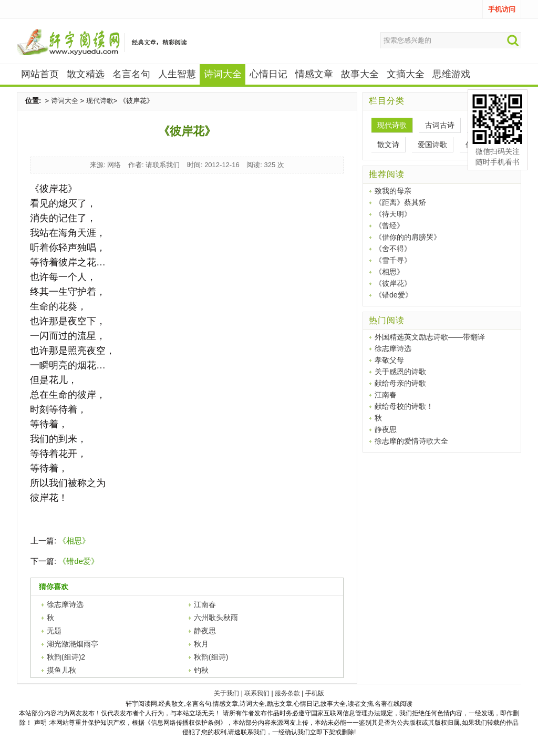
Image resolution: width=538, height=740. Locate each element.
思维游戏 (451, 74)
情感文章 (314, 74)
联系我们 (257, 693)
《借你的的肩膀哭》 (408, 237)
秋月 (201, 644)
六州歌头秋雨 (216, 617)
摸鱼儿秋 (61, 670)
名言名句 (131, 74)
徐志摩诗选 (65, 604)
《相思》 (74, 540)
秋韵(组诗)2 (66, 657)
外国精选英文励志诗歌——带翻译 (430, 337)
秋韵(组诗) (211, 657)
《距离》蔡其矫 (400, 202)
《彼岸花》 (393, 283)
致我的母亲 (393, 191)
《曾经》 (389, 225)
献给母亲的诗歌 (400, 383)
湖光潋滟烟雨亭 (72, 644)
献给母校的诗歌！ (404, 406)
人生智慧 (177, 74)
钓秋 (201, 670)
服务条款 (287, 693)
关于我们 (226, 693)
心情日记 (268, 74)
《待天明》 (393, 214)
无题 (54, 630)
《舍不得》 (393, 248)
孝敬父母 (389, 360)
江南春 (205, 604)
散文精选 (86, 74)
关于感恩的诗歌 (400, 371)
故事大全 (360, 74)
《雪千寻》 (393, 260)
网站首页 (40, 74)
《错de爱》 (78, 561)
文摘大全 (406, 74)
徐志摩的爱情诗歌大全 (411, 441)
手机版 (314, 693)
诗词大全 (64, 101)
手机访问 (501, 9)
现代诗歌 (99, 101)
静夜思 (205, 630)
